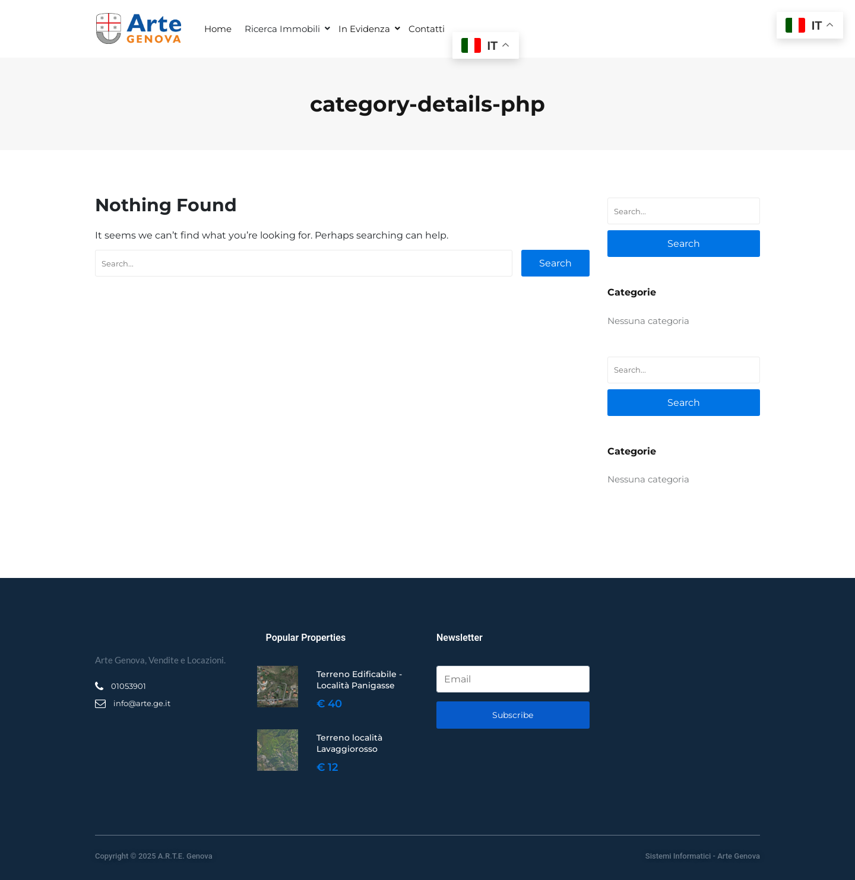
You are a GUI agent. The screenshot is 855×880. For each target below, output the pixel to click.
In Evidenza (364, 28)
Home (218, 28)
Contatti (426, 28)
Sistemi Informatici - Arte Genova (702, 856)
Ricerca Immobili (282, 28)
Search (555, 263)
